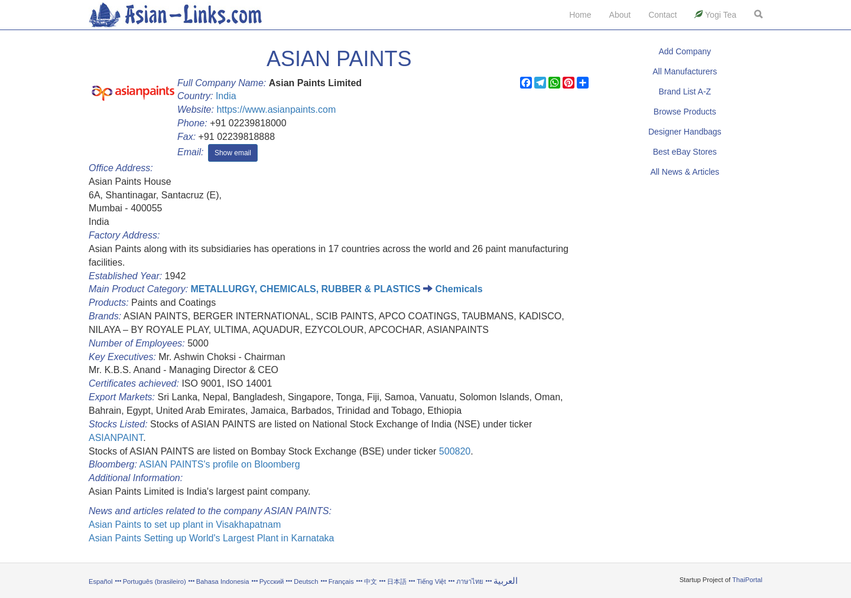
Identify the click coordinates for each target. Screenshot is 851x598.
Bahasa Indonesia (222, 581)
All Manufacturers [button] (684, 71)
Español (100, 581)
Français (341, 581)
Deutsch (306, 581)
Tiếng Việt (431, 581)
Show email (233, 153)
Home (580, 14)
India (226, 96)
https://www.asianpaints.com (276, 109)
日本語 (397, 581)
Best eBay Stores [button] (685, 151)
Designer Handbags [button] (685, 131)
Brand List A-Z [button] (684, 91)
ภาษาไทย (470, 581)
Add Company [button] (684, 51)
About (620, 14)
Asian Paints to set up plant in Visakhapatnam (185, 524)
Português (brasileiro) (154, 581)
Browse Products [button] (685, 111)
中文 (370, 581)
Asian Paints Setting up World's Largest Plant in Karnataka (211, 538)
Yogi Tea (715, 14)
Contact (662, 14)
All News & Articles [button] (684, 172)
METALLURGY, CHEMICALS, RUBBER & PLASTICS (306, 289)
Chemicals (458, 289)
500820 (454, 451)
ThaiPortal (747, 579)
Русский (271, 581)
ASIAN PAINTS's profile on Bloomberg (219, 464)
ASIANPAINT (116, 438)
